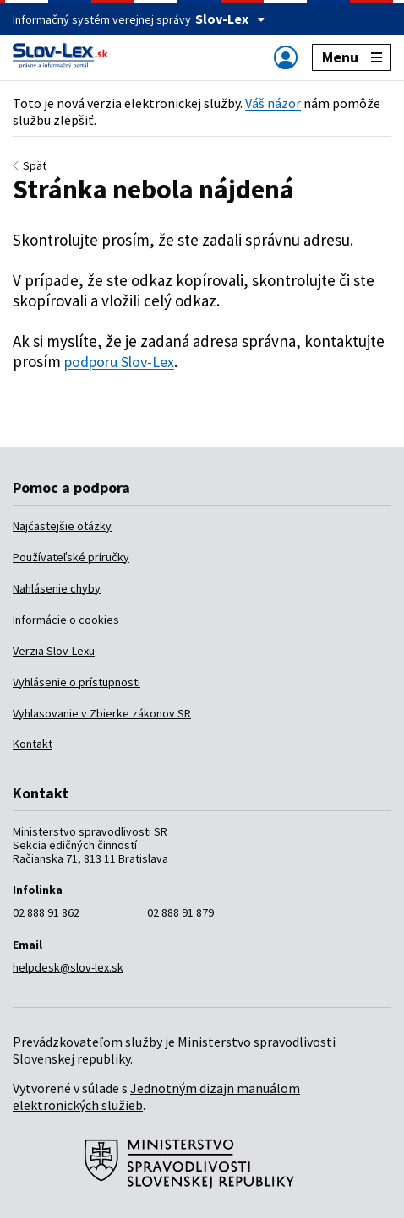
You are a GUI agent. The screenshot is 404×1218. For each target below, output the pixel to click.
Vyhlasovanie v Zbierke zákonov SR (102, 713)
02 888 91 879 (180, 912)
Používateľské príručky (71, 557)
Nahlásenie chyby (57, 588)
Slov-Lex (230, 18)
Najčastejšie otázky (62, 525)
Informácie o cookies (66, 619)
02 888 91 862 (46, 912)
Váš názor (273, 103)
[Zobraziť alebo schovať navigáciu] (286, 57)
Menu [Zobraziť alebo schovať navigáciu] (352, 57)
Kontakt (32, 743)
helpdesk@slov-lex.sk (68, 967)
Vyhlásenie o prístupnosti (76, 682)
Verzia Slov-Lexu (54, 650)
